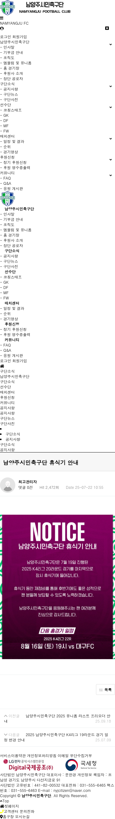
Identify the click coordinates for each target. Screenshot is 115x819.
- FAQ (5, 177)
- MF (4, 125)
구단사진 (7, 423)
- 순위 (5, 146)
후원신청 (12, 323)
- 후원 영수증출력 (15, 167)
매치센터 (12, 303)
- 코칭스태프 (11, 109)
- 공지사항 (9, 88)
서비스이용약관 (13, 755)
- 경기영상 (9, 151)
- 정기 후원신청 (13, 162)
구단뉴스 (7, 418)
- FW (4, 130)
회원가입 (19, 36)
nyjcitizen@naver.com (72, 790)
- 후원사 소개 (11, 73)
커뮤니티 (12, 339)
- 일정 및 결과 (12, 141)
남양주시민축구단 (19, 208)
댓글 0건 (25, 487)
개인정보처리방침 (41, 755)
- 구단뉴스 (9, 94)
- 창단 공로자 (11, 78)
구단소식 (12, 250)
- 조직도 (7, 57)
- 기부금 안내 (11, 52)
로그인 (5, 36)
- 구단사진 (9, 99)
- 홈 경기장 (9, 68)
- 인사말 (7, 47)
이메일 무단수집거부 (75, 755)
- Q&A (5, 183)
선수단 (10, 271)
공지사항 (7, 413)
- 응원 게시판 (11, 188)
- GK (4, 115)
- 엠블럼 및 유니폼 (16, 62)
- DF (4, 120)
